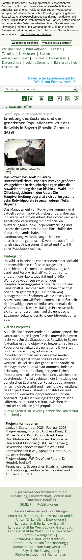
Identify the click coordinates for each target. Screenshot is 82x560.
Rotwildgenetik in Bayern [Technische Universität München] (41, 413)
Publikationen (36, 49)
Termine (8, 53)
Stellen (45, 53)
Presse (56, 49)
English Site (10, 67)
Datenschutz (11, 62)
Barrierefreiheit (65, 62)
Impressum (57, 58)
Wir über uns (11, 49)
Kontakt (38, 58)
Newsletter (27, 53)
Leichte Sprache (37, 62)
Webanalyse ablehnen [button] (25, 43)
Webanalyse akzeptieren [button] (56, 43)
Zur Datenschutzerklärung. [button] (36, 34)
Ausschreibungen (15, 58)
